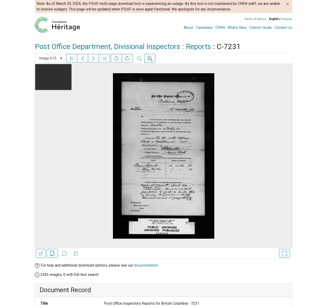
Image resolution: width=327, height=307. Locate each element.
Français (286, 19)
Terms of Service (255, 19)
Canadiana (204, 27)
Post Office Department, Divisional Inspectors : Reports (123, 46)
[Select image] (50, 58)
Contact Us (283, 27)
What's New (237, 27)
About (188, 27)
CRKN (220, 27)
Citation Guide (260, 27)
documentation (146, 265)
